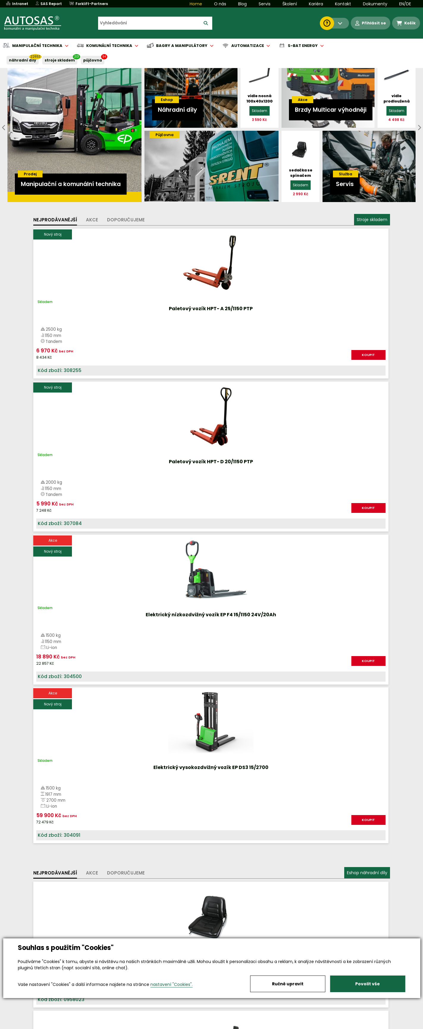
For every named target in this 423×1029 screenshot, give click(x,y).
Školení (289, 4)
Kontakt (343, 4)
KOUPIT (100, 361)
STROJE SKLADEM (60, 60)
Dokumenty (375, 4)
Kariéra (316, 4)
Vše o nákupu (54, 1024)
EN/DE (405, 4)
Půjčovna (222, 1024)
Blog (242, 4)
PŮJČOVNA (92, 60)
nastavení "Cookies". (171, 984)
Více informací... (322, 669)
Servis (265, 4)
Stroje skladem (372, 220)
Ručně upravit (288, 984)
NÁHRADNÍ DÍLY (22, 60)
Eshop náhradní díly (367, 414)
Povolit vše (367, 984)
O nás (220, 4)
